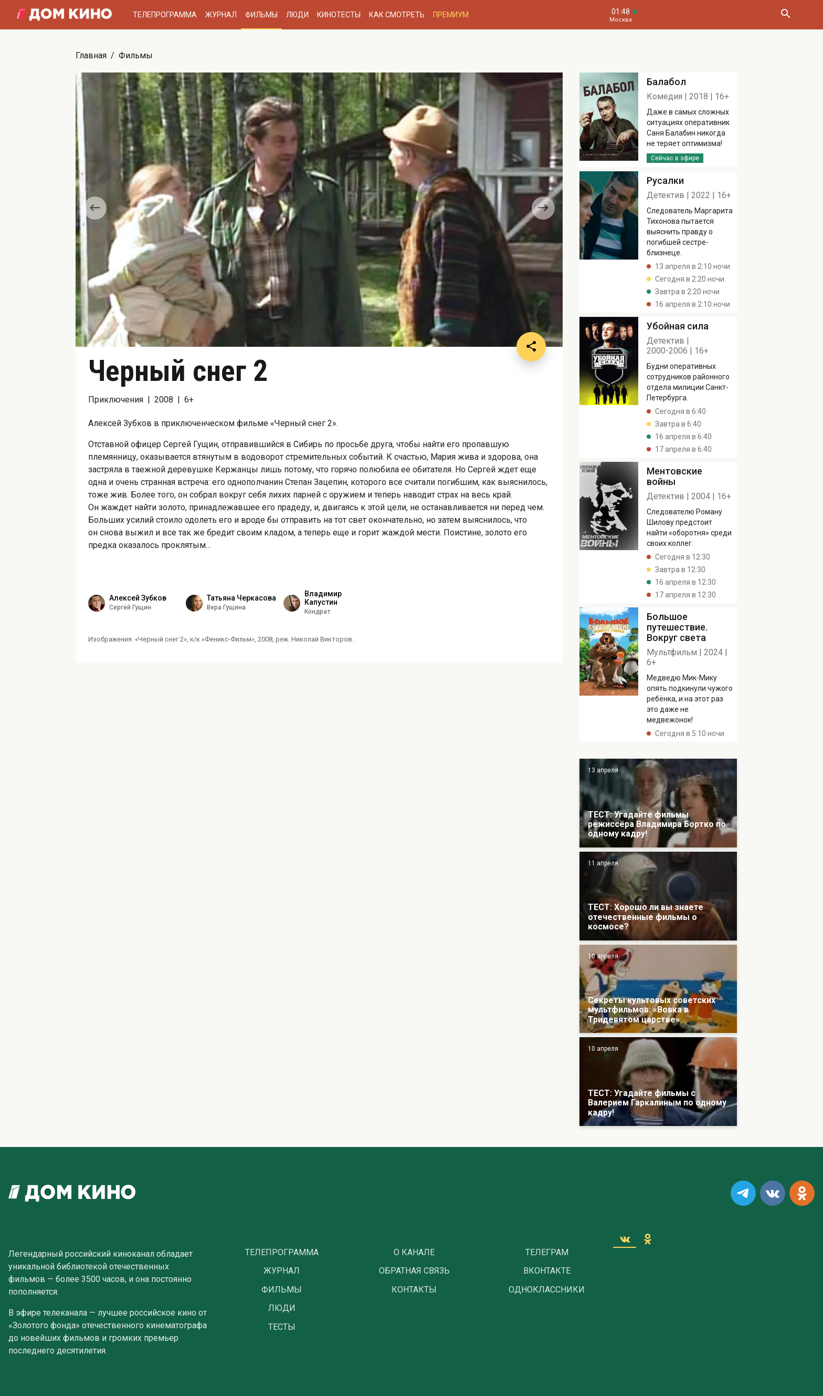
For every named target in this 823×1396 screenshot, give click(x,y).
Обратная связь (414, 1271)
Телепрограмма (165, 15)
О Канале (414, 1252)
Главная (91, 55)
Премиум (451, 15)
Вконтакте (547, 1271)
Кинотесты (339, 15)
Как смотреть (397, 15)
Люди (297, 15)
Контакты (414, 1290)
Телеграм (546, 1252)
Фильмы (261, 15)
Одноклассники (547, 1290)
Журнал (221, 15)
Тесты (282, 1327)
